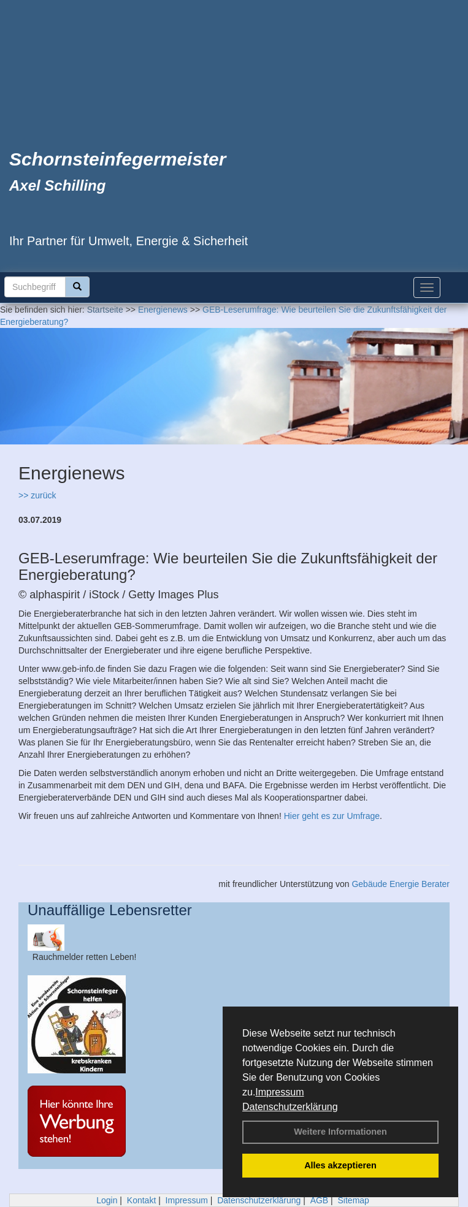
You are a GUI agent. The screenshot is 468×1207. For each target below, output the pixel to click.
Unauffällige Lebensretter (110, 910)
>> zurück (37, 495)
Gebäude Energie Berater (400, 884)
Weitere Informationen (340, 1132)
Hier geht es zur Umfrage (332, 816)
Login (106, 1200)
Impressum (279, 1092)
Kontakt (141, 1200)
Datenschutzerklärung (290, 1107)
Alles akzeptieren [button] (340, 1165)
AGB (319, 1200)
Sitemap (353, 1200)
